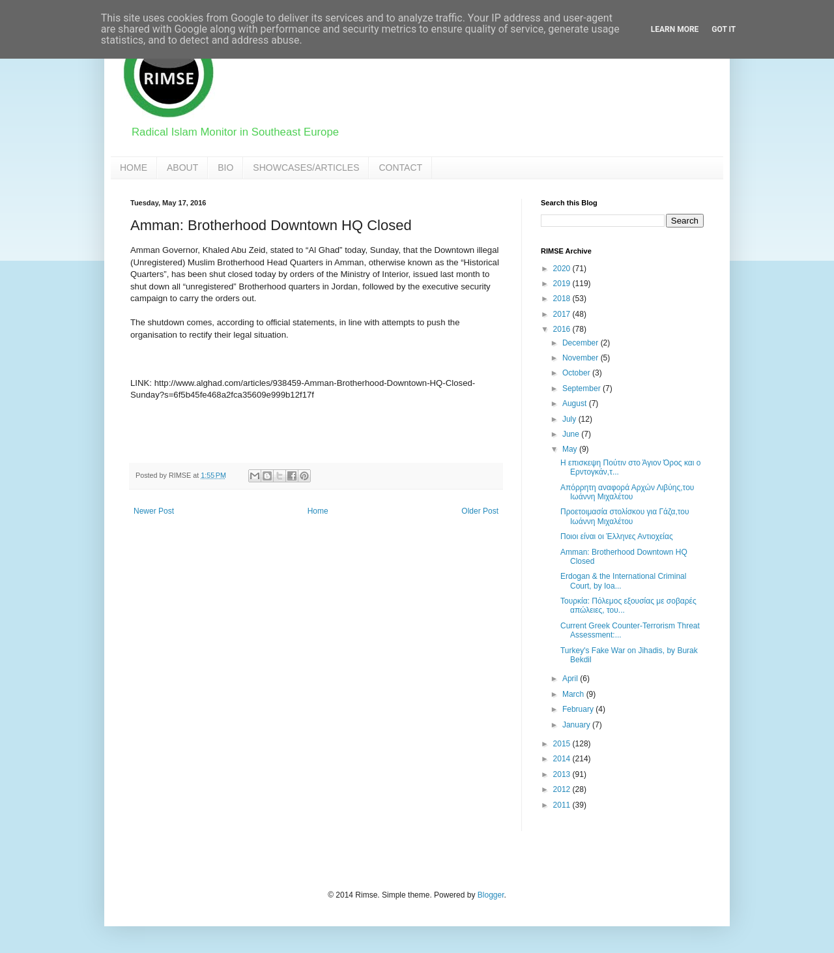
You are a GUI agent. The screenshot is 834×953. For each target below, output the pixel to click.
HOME (133, 167)
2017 (563, 314)
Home (318, 511)
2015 (563, 743)
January (577, 724)
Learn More (675, 29)
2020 (563, 268)
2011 (563, 805)
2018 (563, 298)
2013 (563, 774)
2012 (563, 789)
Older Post (479, 511)
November (581, 357)
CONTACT (400, 167)
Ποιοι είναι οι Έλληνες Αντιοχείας (616, 536)
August (575, 403)
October (577, 372)
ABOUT (182, 167)
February (579, 709)
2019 (563, 283)
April (571, 678)
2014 (563, 758)
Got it (724, 29)
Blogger (491, 895)
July (570, 419)
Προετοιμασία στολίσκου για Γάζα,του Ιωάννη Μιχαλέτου (624, 516)
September (582, 388)
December (581, 342)
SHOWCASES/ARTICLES (306, 167)
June (571, 434)
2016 (563, 329)
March (574, 694)
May (570, 449)
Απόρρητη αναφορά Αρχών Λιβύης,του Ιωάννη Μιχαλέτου (627, 492)
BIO (225, 167)
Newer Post (154, 511)
